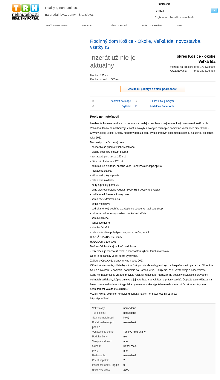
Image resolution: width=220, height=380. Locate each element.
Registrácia (161, 17)
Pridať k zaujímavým (162, 101)
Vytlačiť (126, 106)
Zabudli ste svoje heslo (182, 17)
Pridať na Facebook (162, 106)
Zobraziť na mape (121, 101)
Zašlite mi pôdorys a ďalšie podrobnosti (152, 89)
